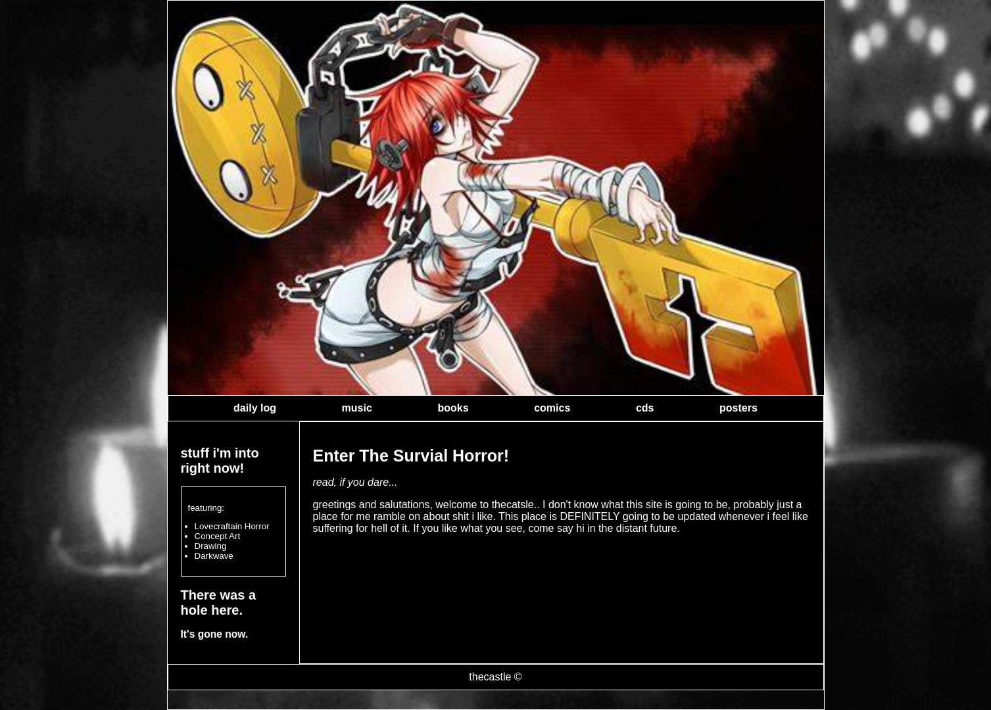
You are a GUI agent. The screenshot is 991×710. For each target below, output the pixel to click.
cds (645, 408)
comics (552, 408)
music (357, 408)
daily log (254, 408)
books (452, 408)
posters (738, 408)
